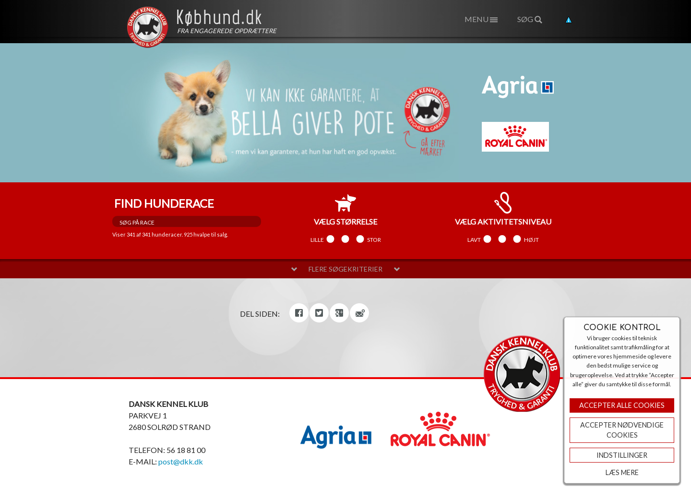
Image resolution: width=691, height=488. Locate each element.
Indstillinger (621, 455)
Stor (374, 239)
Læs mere (622, 472)
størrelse (345, 209)
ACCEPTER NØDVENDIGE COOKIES (622, 430)
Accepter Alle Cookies (622, 405)
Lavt (474, 239)
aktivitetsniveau (503, 209)
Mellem (345, 239)
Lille (317, 239)
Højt (531, 239)
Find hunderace (164, 203)
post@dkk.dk (180, 461)
